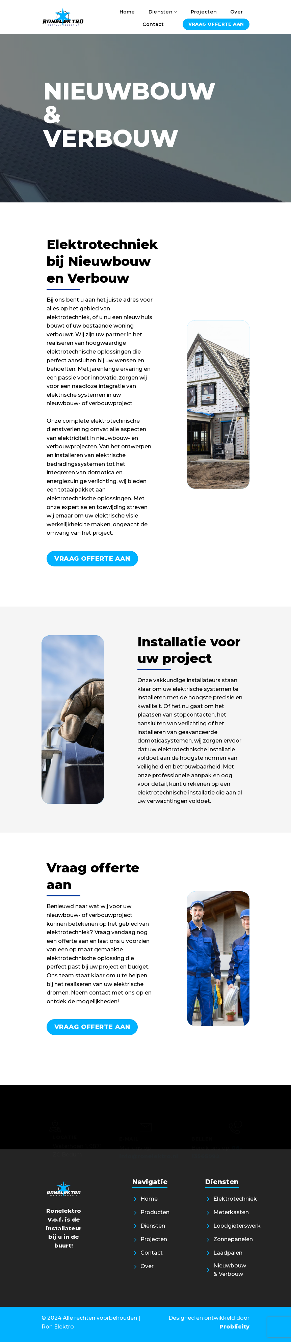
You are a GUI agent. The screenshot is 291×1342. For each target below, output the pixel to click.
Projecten (204, 12)
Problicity (234, 1326)
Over (236, 12)
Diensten (163, 12)
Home (127, 12)
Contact (153, 24)
